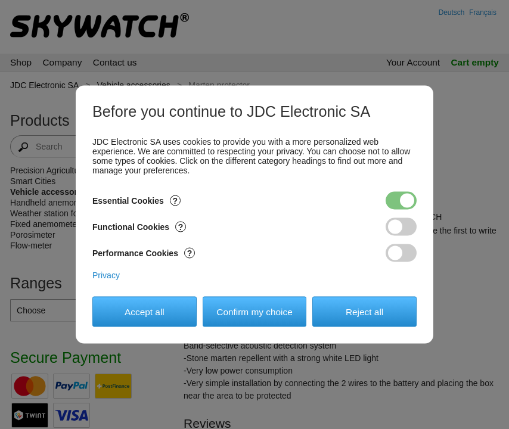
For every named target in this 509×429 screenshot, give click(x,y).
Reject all (364, 311)
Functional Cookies (139, 227)
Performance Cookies (143, 253)
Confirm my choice (254, 311)
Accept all (145, 311)
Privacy (106, 275)
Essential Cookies (136, 201)
